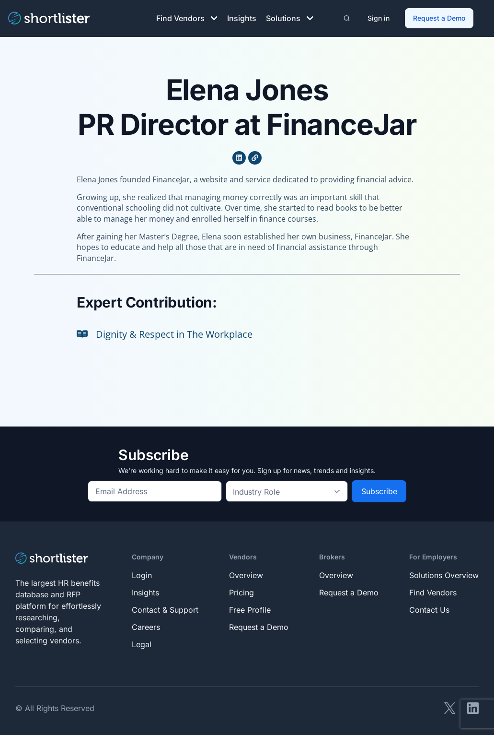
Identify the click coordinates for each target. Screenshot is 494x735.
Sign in (379, 17)
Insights (241, 17)
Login (142, 573)
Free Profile (250, 608)
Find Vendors (187, 17)
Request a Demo (440, 17)
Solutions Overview (444, 573)
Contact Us (429, 608)
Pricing (241, 590)
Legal (141, 642)
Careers (146, 625)
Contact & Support (165, 608)
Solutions (289, 17)
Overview (246, 573)
